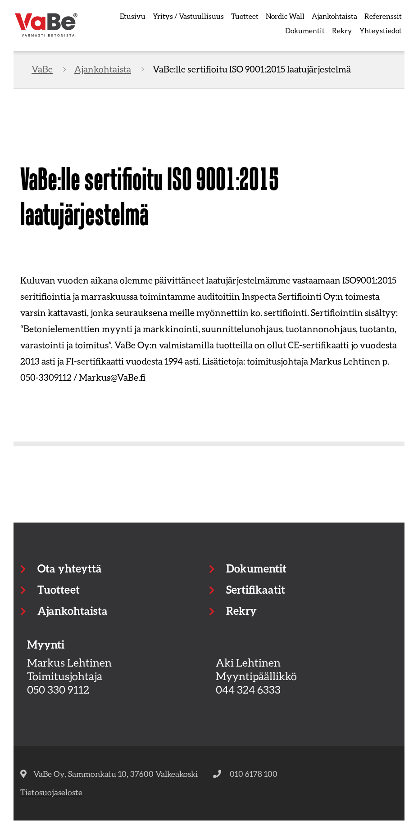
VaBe (42, 68)
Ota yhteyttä (69, 568)
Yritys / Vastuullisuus (188, 16)
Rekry (342, 30)
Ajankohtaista (334, 16)
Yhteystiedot (380, 30)
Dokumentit (305, 30)
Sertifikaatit (255, 589)
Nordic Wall (285, 16)
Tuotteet (245, 16)
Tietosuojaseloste (51, 792)
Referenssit (383, 16)
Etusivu (132, 16)
